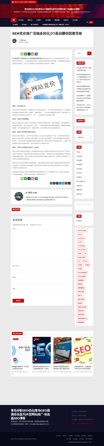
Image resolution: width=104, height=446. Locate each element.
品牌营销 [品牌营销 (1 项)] (80, 284)
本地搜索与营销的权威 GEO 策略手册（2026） (56, 24)
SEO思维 (48, 20)
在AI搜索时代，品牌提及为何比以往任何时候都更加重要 (84, 98)
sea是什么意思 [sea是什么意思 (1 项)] (81, 257)
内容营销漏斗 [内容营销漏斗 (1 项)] (81, 280)
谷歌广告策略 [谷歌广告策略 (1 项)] (81, 299)
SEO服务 (15, 24)
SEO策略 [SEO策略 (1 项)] (87, 265)
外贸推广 (39, 20)
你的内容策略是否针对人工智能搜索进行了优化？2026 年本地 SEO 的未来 (41, 369)
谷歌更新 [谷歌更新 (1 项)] (80, 303)
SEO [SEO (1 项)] (79, 261)
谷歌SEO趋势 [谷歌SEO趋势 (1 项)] (81, 291)
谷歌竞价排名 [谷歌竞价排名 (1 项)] (81, 311)
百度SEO (66, 20)
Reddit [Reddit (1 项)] (79, 253)
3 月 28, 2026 (18, 372)
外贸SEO (79, 221)
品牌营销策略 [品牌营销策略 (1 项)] (81, 288)
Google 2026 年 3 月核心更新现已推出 (20, 368)
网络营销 (57, 20)
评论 (14, 229)
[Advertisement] (52, 391)
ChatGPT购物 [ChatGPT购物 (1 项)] (81, 246)
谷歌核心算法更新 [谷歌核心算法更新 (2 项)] (82, 307)
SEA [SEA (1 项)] (85, 253)
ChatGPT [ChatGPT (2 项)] (80, 242)
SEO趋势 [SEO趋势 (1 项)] (80, 269)
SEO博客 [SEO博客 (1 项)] (80, 265)
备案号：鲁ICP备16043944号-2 (82, 423)
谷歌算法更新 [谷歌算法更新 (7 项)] (81, 314)
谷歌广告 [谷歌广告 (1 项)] (80, 295)
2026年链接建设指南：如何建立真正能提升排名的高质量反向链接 (84, 88)
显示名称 (16, 266)
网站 (14, 289)
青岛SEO (33, 172)
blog (78, 152)
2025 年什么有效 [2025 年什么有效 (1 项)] (82, 230)
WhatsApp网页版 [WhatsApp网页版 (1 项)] (82, 272)
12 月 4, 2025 (80, 372)
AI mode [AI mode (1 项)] (80, 234)
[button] (87, 22)
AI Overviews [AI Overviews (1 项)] (81, 238)
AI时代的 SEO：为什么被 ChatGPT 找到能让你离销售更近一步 (84, 107)
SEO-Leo (23, 40)
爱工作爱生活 (34, 24)
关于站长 (24, 24)
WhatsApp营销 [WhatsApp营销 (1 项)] (81, 276)
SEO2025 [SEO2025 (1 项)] (85, 261)
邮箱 (14, 277)
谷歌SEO (30, 20)
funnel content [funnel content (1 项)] (82, 249)
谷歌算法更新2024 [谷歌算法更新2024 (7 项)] (82, 318)
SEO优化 (21, 20)
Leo (36, 439)
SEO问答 (75, 20)
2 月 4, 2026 (38, 372)
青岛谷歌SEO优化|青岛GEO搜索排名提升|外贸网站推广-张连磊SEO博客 (52, 9)
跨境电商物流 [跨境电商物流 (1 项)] (81, 322)
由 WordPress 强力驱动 (17, 439)
